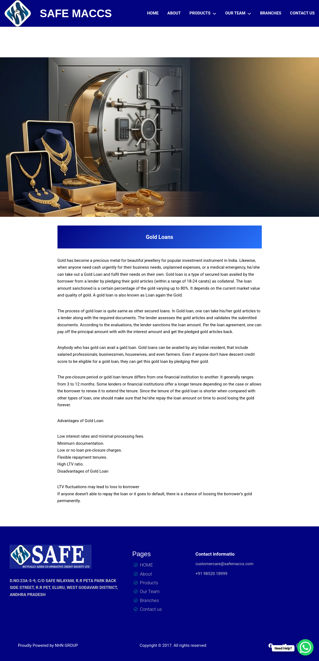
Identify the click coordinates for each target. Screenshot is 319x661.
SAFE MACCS (76, 13)
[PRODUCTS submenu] (214, 13)
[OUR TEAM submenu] (249, 13)
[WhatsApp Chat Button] (305, 647)
